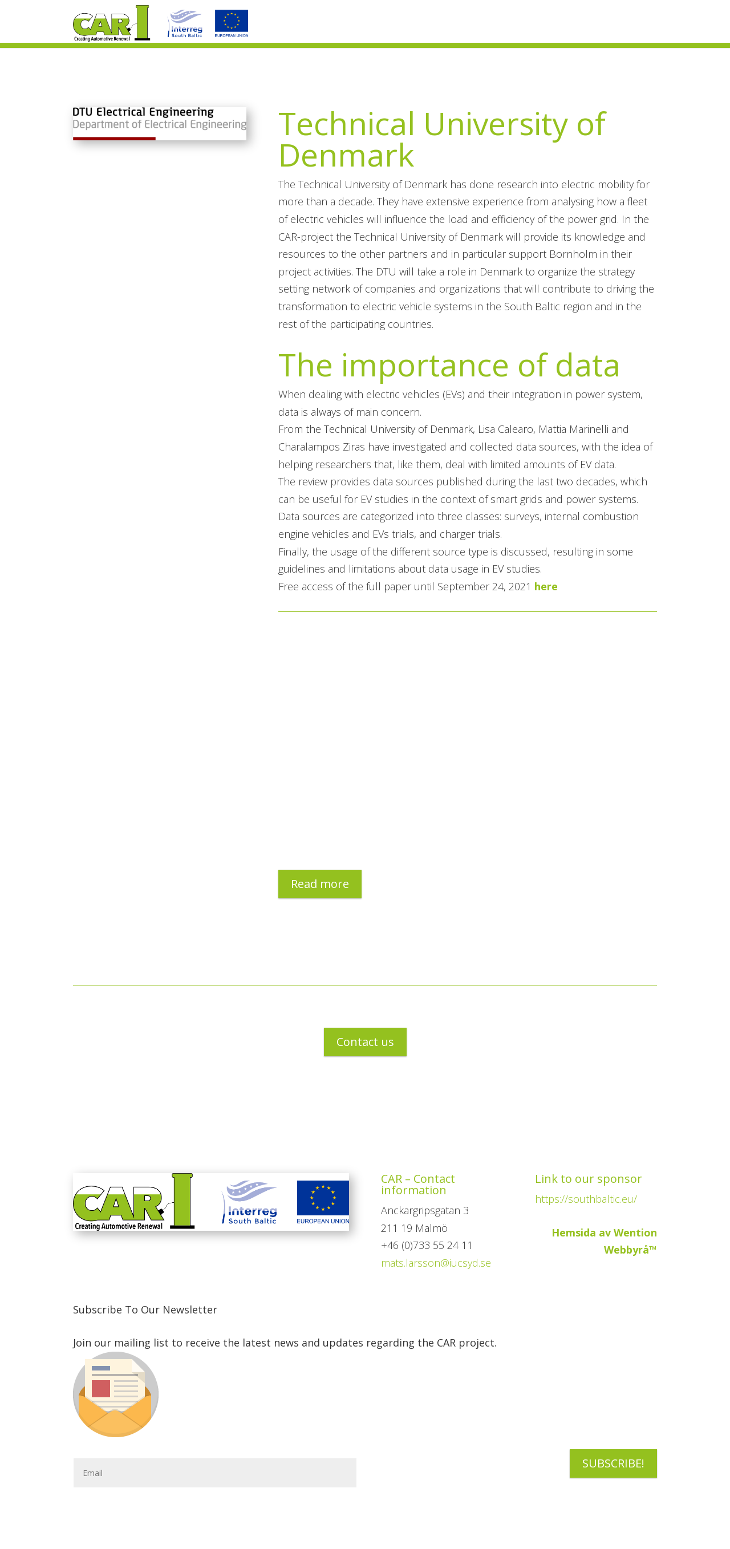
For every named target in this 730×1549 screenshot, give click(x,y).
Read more (320, 883)
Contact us (365, 1041)
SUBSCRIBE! (613, 1463)
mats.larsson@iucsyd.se (436, 1263)
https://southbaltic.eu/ (586, 1199)
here (546, 586)
